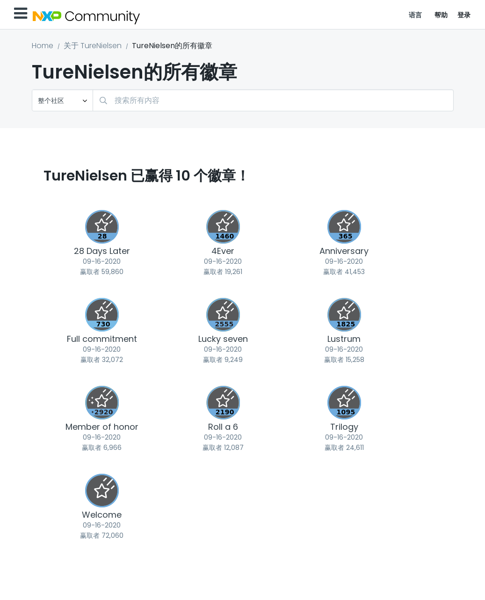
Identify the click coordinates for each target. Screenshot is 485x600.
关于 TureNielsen (93, 45)
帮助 (441, 15)
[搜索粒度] (62, 100)
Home (42, 45)
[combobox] (273, 100)
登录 (464, 15)
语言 (415, 15)
